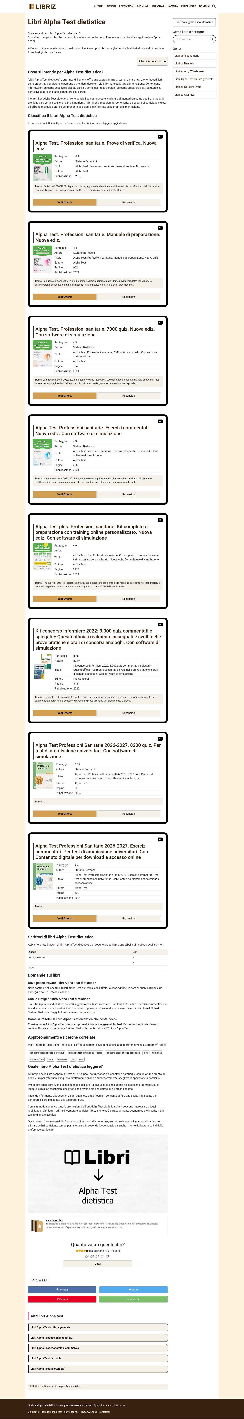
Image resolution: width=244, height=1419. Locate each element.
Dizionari (158, 6)
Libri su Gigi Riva (185, 94)
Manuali (143, 6)
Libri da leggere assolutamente (194, 22)
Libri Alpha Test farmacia (46, 1358)
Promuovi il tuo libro (51, 1412)
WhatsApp (133, 1299)
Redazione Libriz (54, 1220)
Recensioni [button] (129, 202)
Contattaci (104, 1412)
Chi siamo (33, 1412)
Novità (173, 6)
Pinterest (62, 1299)
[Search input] (193, 39)
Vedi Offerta (64, 202)
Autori (99, 6)
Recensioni (126, 6)
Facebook (62, 1289)
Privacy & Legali (88, 1412)
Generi (111, 6)
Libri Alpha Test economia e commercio (55, 1348)
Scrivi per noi (71, 1412)
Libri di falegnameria (187, 55)
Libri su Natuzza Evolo (188, 87)
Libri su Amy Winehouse (189, 71)
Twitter (133, 1289)
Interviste (188, 6)
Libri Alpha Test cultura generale (50, 1327)
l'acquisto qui (87, 1012)
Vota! (98, 1263)
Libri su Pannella (185, 63)
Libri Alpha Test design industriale (51, 1337)
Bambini (204, 6)
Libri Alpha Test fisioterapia (47, 1368)
